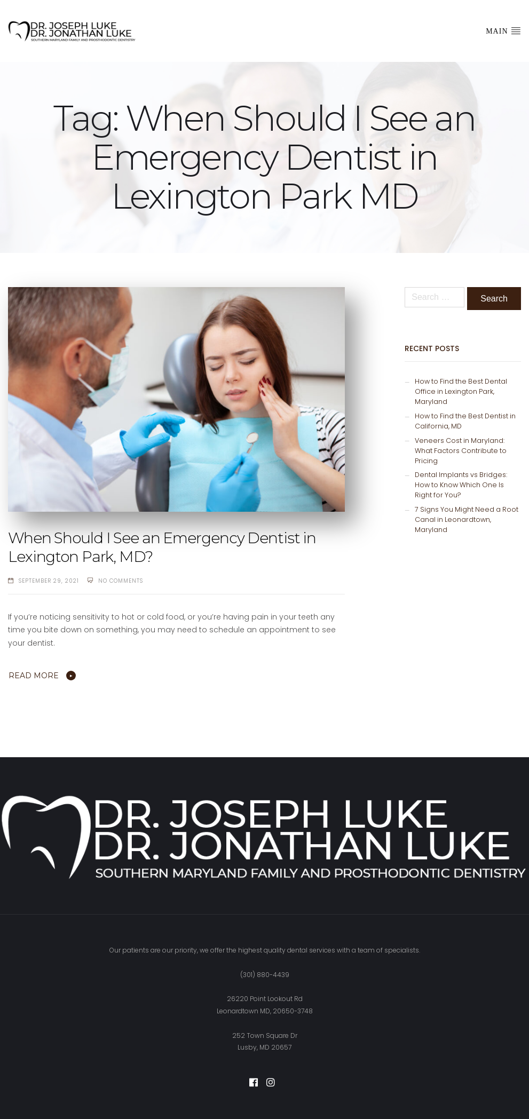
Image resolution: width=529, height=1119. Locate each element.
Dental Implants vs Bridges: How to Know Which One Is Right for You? (461, 484)
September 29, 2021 (49, 581)
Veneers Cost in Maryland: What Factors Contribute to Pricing (461, 450)
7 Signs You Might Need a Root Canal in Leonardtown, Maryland (466, 519)
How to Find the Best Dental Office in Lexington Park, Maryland (461, 391)
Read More (34, 675)
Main (503, 30)
